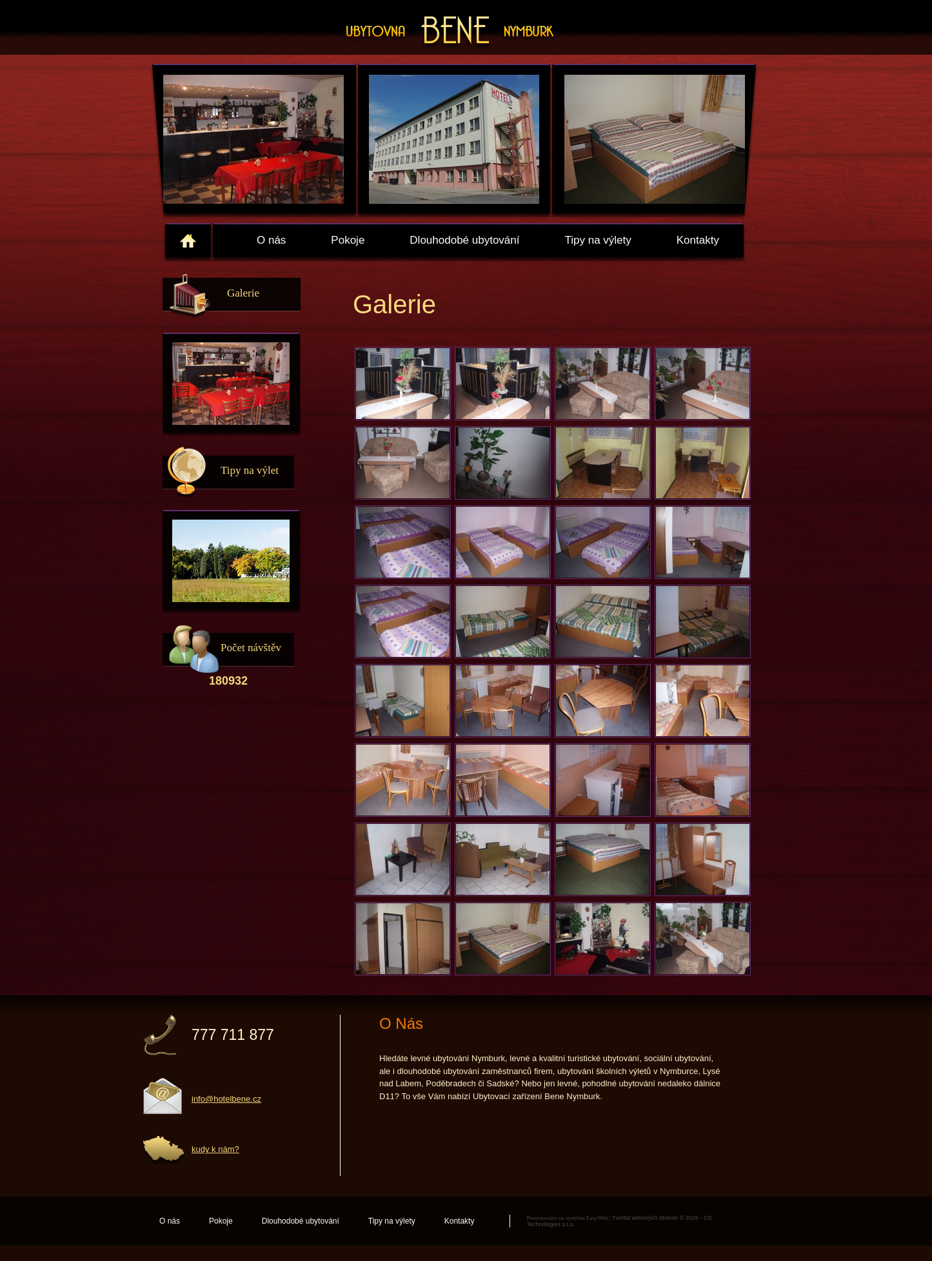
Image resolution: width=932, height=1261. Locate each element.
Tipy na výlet (250, 470)
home (188, 241)
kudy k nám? (215, 1149)
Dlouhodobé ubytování (464, 240)
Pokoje (347, 240)
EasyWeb (597, 1218)
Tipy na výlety (597, 240)
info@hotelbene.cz (226, 1099)
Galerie (243, 293)
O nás (271, 240)
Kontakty (698, 240)
